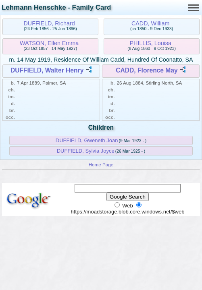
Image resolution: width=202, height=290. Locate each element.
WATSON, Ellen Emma (49, 43)
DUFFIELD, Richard (49, 23)
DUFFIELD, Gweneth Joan (87, 140)
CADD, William (150, 23)
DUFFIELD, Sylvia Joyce (86, 151)
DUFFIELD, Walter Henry (46, 70)
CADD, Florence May (146, 70)
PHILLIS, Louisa (150, 43)
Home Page (101, 164)
